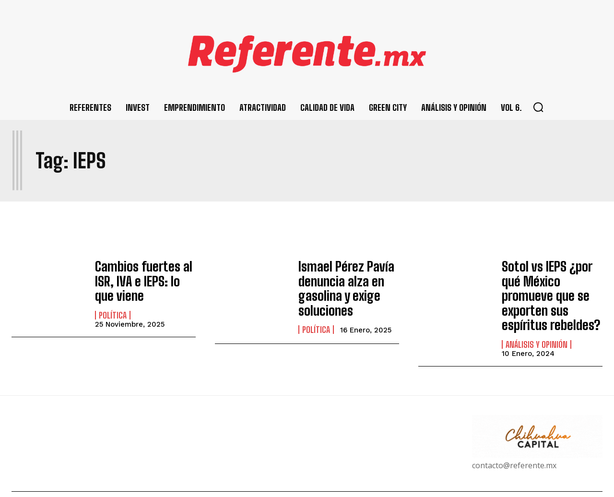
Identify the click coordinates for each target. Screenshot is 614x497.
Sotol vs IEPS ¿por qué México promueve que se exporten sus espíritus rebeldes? (551, 284)
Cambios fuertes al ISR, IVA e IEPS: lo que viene (141, 278)
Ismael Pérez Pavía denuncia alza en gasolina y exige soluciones (340, 284)
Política (113, 309)
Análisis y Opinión (536, 322)
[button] (538, 106)
